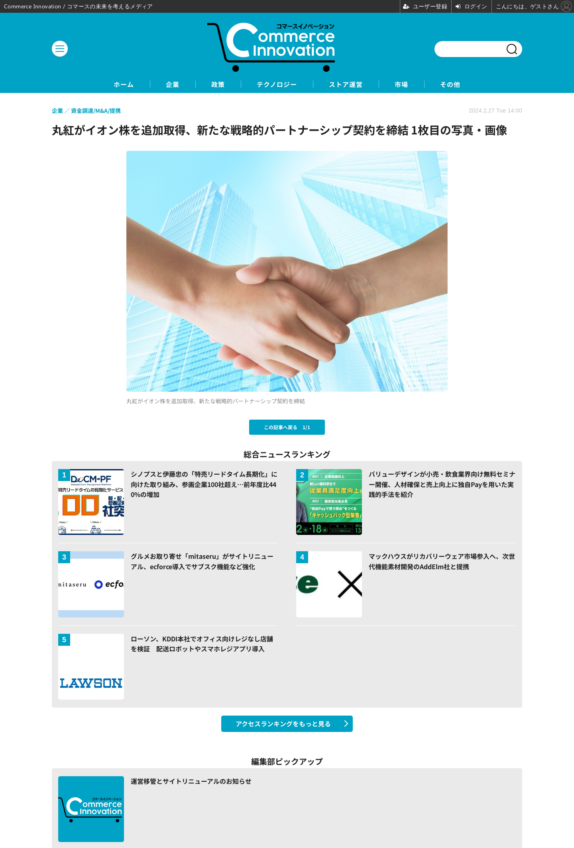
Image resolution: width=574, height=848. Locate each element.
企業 (172, 84)
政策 (218, 84)
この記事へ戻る (287, 427)
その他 (450, 84)
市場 (401, 84)
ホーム (124, 84)
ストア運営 (346, 84)
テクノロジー (277, 84)
